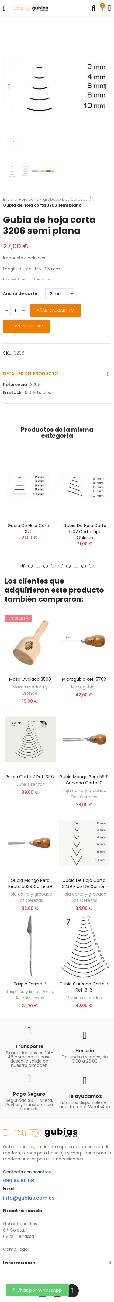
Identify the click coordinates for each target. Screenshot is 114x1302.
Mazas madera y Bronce (30, 690)
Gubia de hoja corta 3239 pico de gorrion (84, 883)
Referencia (15, 385)
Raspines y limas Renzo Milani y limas (30, 994)
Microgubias (84, 687)
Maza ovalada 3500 (30, 679)
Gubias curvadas (84, 998)
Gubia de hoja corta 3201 (29, 529)
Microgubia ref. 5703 (84, 679)
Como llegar (16, 1249)
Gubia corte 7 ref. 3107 (30, 777)
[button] (9, 86)
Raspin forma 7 (30, 984)
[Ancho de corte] (59, 293)
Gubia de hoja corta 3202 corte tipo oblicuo (84, 532)
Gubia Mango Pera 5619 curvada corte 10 (84, 780)
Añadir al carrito (55, 310)
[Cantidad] (15, 310)
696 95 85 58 (18, 1180)
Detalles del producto (30, 374)
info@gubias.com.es (28, 1197)
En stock (12, 392)
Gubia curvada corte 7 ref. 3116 (84, 987)
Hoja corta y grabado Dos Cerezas (84, 793)
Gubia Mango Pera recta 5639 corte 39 (30, 883)
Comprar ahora (26, 326)
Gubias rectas (30, 784)
